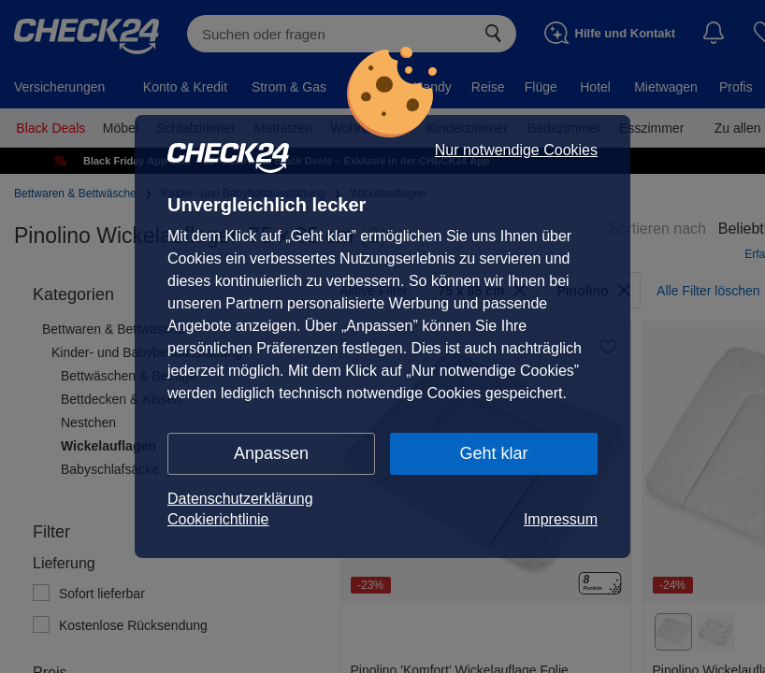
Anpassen (271, 453)
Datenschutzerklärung (240, 499)
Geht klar (493, 453)
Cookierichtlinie (218, 519)
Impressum (561, 519)
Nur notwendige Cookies (516, 150)
